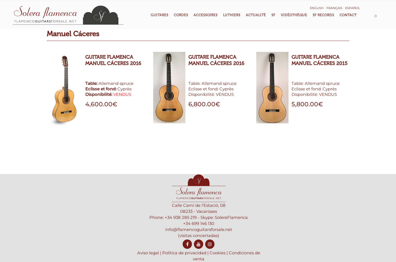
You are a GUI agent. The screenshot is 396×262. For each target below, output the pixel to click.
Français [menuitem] (334, 8)
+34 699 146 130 (198, 236)
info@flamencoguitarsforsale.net (198, 243)
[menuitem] (317, 7)
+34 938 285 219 (181, 230)
